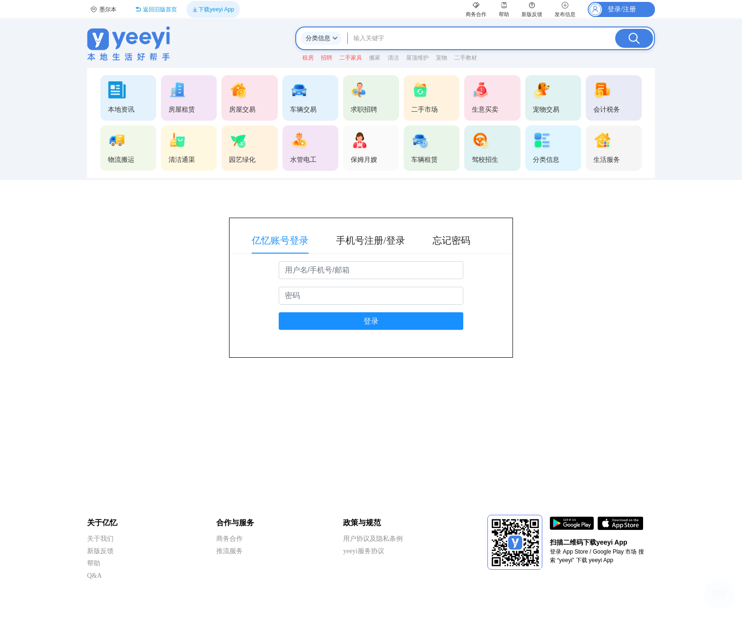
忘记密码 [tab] (451, 240)
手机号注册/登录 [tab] (370, 240)
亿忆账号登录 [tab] (280, 240)
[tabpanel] (371, 307)
